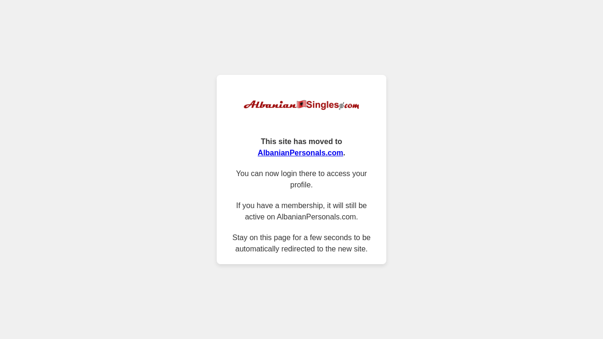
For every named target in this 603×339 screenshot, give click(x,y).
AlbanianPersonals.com (300, 153)
